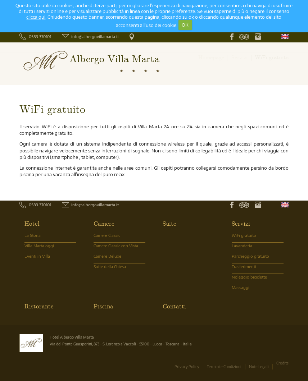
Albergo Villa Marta (114, 58)
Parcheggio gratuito (250, 256)
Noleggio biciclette (249, 277)
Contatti (174, 306)
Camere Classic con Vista (116, 245)
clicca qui (35, 17)
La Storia (32, 235)
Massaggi (240, 287)
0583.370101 (40, 36)
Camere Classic (107, 235)
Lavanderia (242, 245)
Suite (169, 223)
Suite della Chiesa (110, 266)
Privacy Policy (187, 366)
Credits (282, 363)
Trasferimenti (244, 266)
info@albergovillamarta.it (95, 36)
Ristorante (39, 306)
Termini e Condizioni (224, 366)
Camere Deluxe (107, 256)
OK (185, 25)
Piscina (103, 306)
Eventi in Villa (37, 256)
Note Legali (259, 366)
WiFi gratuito (244, 235)
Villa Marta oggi (39, 245)
